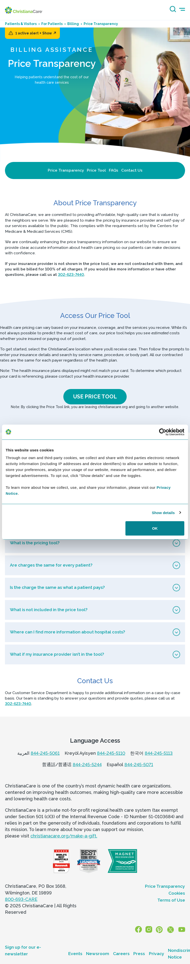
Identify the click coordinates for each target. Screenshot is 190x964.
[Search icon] (171, 10)
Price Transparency (66, 170)
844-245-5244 (87, 764)
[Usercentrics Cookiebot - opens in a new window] (162, 432)
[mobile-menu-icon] (182, 9)
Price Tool (96, 170)
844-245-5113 (159, 752)
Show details (163, 512)
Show (49, 33)
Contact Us (131, 170)
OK (155, 528)
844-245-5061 (45, 752)
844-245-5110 (111, 752)
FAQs (113, 170)
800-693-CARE (21, 898)
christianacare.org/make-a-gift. (63, 835)
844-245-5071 (138, 764)
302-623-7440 (71, 274)
